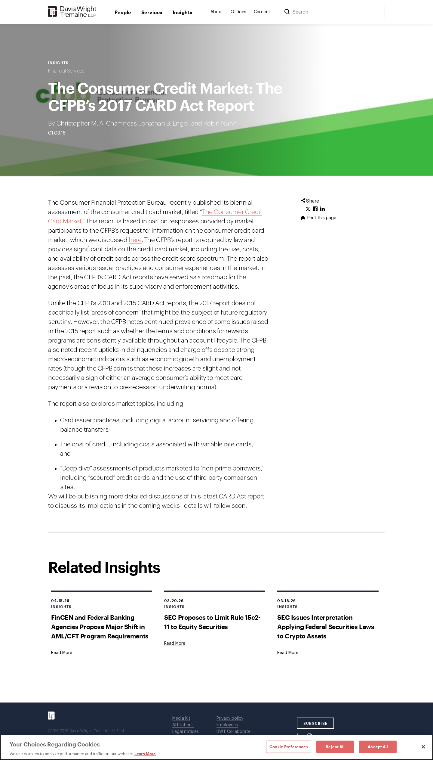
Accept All (378, 746)
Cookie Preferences (288, 746)
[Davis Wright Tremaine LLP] (72, 12)
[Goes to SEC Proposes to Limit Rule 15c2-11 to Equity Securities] (174, 643)
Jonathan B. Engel (164, 123)
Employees (227, 725)
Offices (239, 12)
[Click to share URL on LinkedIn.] (322, 209)
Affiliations (183, 725)
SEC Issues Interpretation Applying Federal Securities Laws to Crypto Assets (325, 626)
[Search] (287, 12)
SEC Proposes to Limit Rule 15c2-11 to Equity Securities (212, 621)
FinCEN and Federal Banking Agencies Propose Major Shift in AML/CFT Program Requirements (100, 626)
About (216, 12)
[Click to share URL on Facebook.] (315, 209)
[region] (216, 747)
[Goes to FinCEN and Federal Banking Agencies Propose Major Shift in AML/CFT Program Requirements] (61, 653)
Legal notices (185, 732)
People (123, 12)
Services (151, 12)
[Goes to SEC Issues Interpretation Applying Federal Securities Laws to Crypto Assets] (287, 653)
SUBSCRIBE (315, 723)
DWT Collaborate (233, 732)
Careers (262, 12)
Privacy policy (229, 718)
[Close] (423, 746)
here (135, 240)
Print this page (321, 218)
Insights (182, 12)
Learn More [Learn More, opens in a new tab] (145, 753)
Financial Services (66, 71)
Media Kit (181, 718)
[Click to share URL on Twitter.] (308, 209)
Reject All (335, 746)
